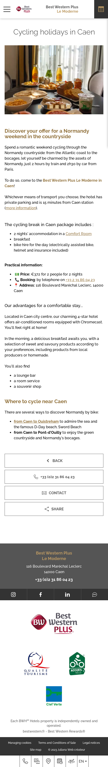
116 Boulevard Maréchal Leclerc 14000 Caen (54, 569)
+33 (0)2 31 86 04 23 (54, 579)
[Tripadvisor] (94, 594)
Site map (35, 749)
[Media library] (37, 761)
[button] (39, 107)
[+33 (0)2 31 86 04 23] (25, 761)
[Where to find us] (48, 761)
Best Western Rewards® (66, 731)
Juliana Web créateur (71, 749)
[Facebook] (40, 594)
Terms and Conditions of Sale (57, 742)
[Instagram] (13, 594)
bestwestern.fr (34, 731)
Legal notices (91, 742)
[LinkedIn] (67, 594)
